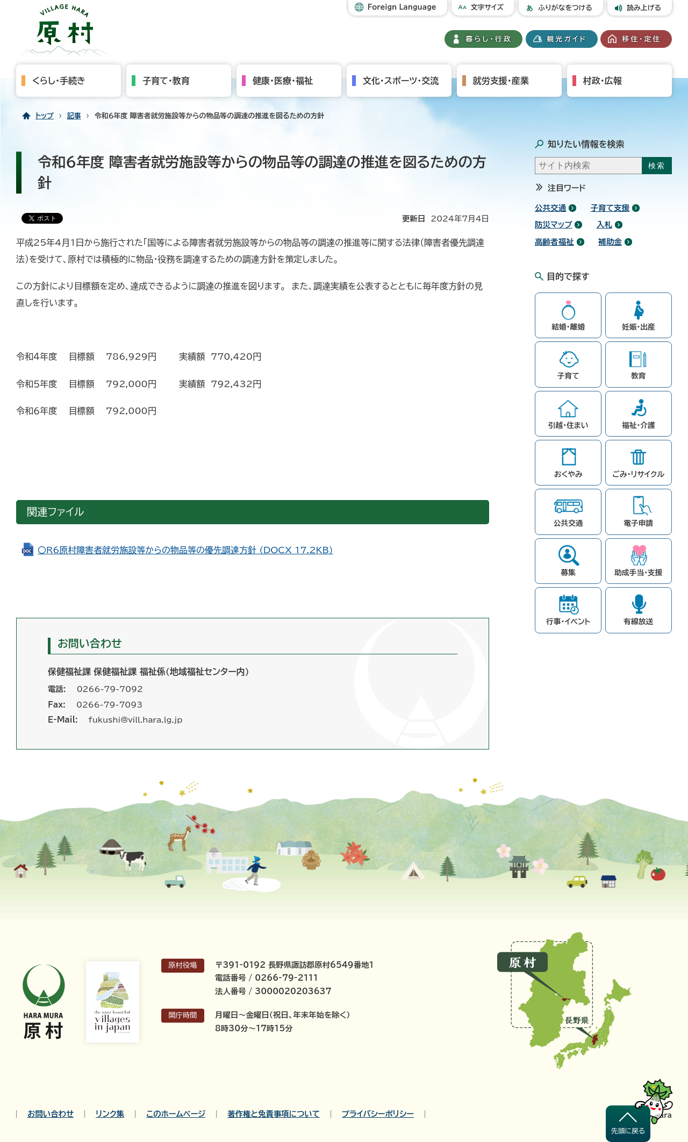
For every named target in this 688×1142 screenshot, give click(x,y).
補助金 (610, 242)
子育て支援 (610, 208)
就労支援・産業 (501, 80)
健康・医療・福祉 (283, 80)
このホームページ (175, 1114)
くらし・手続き (58, 80)
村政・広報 (602, 80)
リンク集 (110, 1114)
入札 (604, 224)
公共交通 (550, 208)
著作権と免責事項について (273, 1114)
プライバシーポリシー (378, 1114)
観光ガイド (567, 38)
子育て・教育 (166, 80)
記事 (74, 115)
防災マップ (553, 224)
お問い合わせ (50, 1114)
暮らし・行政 (489, 38)
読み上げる (644, 7)
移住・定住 (641, 38)
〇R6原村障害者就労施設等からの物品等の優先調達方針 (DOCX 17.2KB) (185, 550)
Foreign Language (402, 7)
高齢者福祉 (554, 242)
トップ (44, 115)
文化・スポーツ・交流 (401, 80)
